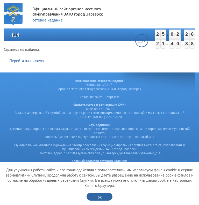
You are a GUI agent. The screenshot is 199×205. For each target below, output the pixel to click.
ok (100, 197)
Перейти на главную (26, 60)
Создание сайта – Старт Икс (99, 97)
